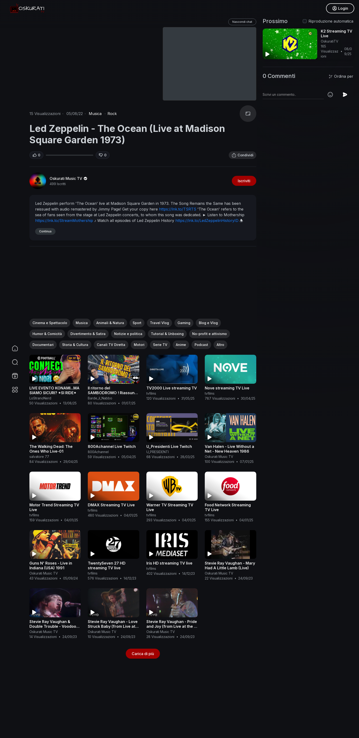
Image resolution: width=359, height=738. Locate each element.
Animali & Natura (110, 323)
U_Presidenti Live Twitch (169, 446)
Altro (220, 345)
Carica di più (143, 653)
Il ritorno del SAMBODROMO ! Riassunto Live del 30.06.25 (113, 393)
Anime (181, 345)
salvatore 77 (39, 457)
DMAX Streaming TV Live (111, 505)
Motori (139, 345)
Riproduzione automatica (330, 21)
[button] (12, 362)
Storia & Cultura (75, 345)
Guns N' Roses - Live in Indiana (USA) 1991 (50, 565)
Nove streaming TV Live (227, 388)
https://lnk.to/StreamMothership (64, 220)
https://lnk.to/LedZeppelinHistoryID (206, 220)
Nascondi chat (242, 22)
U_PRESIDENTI (157, 452)
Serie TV (160, 345)
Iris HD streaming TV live (169, 563)
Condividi (242, 155)
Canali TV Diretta (111, 345)
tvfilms (151, 393)
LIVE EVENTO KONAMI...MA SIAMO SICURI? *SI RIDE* (54, 390)
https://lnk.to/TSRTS (177, 209)
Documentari (43, 345)
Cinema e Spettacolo (50, 323)
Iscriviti (244, 180)
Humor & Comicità (47, 334)
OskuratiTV (329, 41)
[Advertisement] (142, 285)
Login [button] (340, 8)
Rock (112, 113)
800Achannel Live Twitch (112, 446)
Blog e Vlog (208, 323)
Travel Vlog (159, 323)
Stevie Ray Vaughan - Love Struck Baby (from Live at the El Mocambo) (113, 626)
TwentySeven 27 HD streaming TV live (107, 565)
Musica (95, 113)
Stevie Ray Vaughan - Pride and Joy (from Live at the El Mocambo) (171, 626)
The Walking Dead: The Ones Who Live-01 (51, 449)
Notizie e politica (128, 334)
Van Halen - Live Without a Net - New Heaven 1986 (229, 449)
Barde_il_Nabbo (100, 398)
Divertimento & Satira (88, 334)
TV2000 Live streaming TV (171, 388)
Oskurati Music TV (69, 178)
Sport (137, 323)
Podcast (201, 345)
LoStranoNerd (40, 398)
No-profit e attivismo (209, 334)
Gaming (183, 323)
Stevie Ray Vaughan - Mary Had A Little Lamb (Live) (230, 565)
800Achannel (98, 452)
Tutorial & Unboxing (167, 334)
